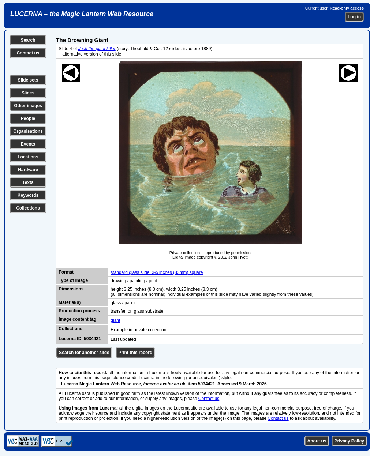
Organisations (28, 131)
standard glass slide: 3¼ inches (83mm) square (157, 272)
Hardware (28, 169)
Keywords (28, 195)
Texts (27, 182)
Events (28, 144)
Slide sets (28, 80)
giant (115, 320)
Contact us (27, 53)
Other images (28, 105)
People (28, 118)
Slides (28, 92)
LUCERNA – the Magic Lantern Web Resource (81, 14)
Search (27, 40)
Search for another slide (84, 352)
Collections (28, 208)
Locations (28, 156)
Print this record (136, 352)
